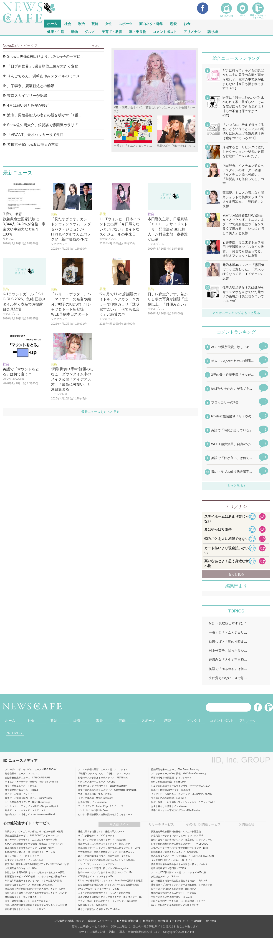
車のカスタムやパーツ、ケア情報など (170, 856)
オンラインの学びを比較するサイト (96, 839)
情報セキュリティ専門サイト (93, 786)
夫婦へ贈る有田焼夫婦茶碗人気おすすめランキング (31, 905)
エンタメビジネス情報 (89, 810)
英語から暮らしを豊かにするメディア (97, 844)
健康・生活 (55, 31)
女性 (108, 23)
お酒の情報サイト (87, 802)
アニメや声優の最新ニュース (93, 769)
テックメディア (86, 806)
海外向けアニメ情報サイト (18, 814)
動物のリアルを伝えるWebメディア (96, 777)
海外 (99, 720)
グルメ (90, 31)
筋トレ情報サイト (14, 856)
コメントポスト (165, 31)
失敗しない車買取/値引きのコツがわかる (26, 872)
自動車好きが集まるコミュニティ (168, 852)
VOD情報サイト (86, 876)
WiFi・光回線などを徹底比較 (166, 905)
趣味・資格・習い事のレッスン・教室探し (172, 839)
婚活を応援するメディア (17, 884)
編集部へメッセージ (100, 921)
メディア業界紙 (86, 798)
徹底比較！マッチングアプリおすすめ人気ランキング (105, 848)
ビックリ (194, 720)
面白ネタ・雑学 (151, 23)
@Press (211, 921)
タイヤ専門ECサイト (161, 860)
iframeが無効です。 (236, 412)
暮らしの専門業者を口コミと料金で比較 (98, 856)
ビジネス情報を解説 (88, 814)
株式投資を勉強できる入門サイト (168, 893)
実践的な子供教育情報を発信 (166, 831)
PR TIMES (14, 733)
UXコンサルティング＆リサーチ (94, 889)
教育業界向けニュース (16, 790)
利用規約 (148, 921)
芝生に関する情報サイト (90, 831)
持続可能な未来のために (163, 769)
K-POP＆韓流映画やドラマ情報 (21, 844)
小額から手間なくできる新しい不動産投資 (172, 901)
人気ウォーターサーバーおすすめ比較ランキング (176, 848)
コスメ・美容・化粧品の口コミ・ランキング (101, 901)
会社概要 (163, 921)
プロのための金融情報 (162, 798)
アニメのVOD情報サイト (164, 872)
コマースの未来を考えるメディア (95, 790)
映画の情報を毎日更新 (162, 777)
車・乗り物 (137, 31)
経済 (76, 720)
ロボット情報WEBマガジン (165, 790)
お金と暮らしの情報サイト (164, 806)
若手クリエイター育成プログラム (168, 810)
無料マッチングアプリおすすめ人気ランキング (102, 872)
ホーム (10, 720)
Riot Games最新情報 (161, 781)
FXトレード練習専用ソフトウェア (95, 880)
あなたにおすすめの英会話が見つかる (97, 860)
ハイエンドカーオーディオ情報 (21, 781)
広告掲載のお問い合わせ (69, 921)
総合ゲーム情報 (13, 794)
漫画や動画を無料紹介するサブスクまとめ (99, 897)
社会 (67, 23)
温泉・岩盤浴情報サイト (17, 901)
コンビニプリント (87, 864)
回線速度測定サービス (16, 835)
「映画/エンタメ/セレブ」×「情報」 (96, 773)
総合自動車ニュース (15, 773)
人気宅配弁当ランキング (17, 868)
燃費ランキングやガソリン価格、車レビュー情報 (30, 831)
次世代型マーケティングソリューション (171, 835)
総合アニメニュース (15, 810)
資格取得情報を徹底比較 (90, 884)
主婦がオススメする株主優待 (166, 897)
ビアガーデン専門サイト (17, 839)
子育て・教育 (112, 31)
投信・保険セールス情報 (163, 802)
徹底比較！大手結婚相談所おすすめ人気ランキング (31, 889)
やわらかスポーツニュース (91, 781)
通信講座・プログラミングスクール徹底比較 (174, 884)
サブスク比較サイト (88, 835)
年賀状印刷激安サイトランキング (22, 880)
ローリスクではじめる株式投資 (167, 889)
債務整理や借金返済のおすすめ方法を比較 (172, 864)
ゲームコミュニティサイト (18, 806)
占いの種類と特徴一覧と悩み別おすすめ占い (174, 880)
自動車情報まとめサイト (17, 909)
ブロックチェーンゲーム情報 (166, 773)
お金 (187, 23)
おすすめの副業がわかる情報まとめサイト (172, 844)
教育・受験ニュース (15, 786)
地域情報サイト (13, 897)
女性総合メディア (160, 876)
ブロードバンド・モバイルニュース (23, 769)
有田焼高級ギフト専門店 (163, 868)
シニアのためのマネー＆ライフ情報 (169, 786)
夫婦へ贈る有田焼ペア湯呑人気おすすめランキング (31, 893)
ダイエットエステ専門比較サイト (95, 868)
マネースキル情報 (87, 794)
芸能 (94, 23)
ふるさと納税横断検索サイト (93, 893)
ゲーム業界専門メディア (17, 802)
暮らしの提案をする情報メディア (95, 909)
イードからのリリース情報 (185, 921)
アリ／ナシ (192, 31)
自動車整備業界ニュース (17, 777)
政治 (81, 23)
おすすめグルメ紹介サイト (18, 860)
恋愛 (173, 23)
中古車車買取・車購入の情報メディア (97, 852)
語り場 (212, 31)
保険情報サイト (86, 905)
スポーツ (125, 23)
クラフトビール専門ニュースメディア (170, 794)
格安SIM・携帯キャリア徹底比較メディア (26, 864)
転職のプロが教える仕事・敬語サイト (24, 852)
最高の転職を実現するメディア (21, 848)
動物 (74, 31)
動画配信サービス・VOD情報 (20, 876)
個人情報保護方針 (127, 921)
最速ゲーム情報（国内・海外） (21, 798)
